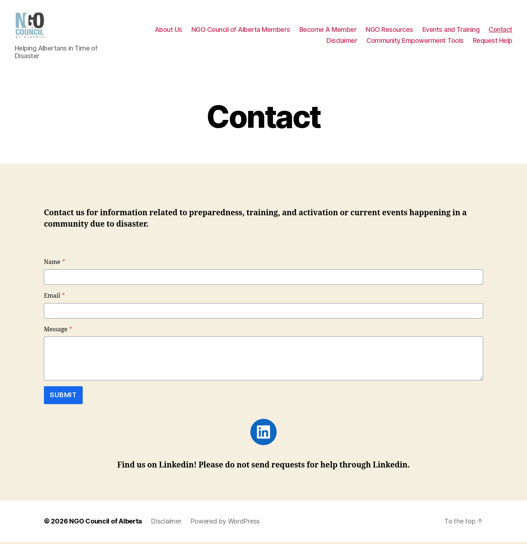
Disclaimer (341, 41)
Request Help (492, 41)
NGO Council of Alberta (105, 523)
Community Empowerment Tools (415, 41)
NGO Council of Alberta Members (240, 30)
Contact (500, 30)
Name (54, 264)
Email (54, 298)
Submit (63, 397)
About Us (168, 30)
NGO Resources (389, 30)
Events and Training (451, 30)
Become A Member (328, 30)
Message (58, 331)
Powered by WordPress (225, 523)
